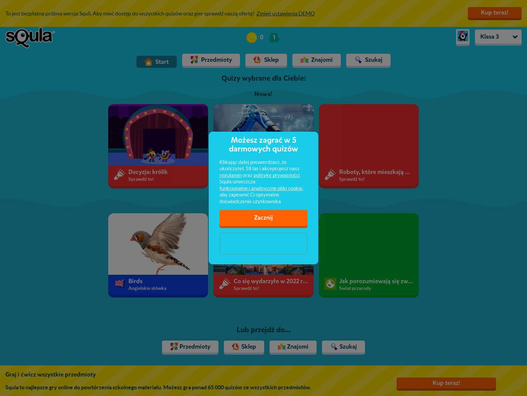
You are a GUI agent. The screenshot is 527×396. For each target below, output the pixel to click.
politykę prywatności (276, 175)
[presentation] (263, 243)
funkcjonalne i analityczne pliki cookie (260, 188)
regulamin (230, 175)
